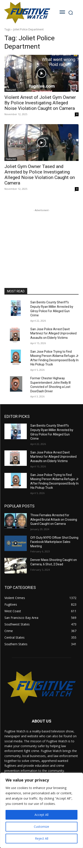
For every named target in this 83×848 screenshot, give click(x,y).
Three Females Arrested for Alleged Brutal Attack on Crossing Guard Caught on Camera (53, 519)
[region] (41, 810)
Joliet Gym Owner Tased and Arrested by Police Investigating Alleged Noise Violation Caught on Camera (39, 175)
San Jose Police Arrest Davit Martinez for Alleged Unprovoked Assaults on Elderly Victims (53, 333)
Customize (41, 826)
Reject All (41, 838)
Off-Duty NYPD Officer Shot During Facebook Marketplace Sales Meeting (54, 542)
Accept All (41, 815)
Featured (11, 89)
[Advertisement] (41, 240)
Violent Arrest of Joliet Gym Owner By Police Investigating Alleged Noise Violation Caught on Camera (40, 103)
